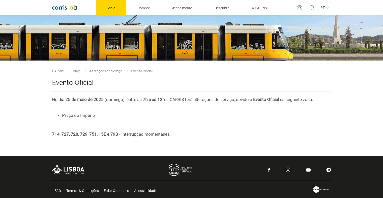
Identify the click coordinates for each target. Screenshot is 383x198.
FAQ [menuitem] (58, 190)
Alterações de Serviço (105, 71)
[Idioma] (324, 7)
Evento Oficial (142, 71)
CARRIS (58, 71)
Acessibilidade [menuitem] (145, 190)
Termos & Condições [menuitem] (82, 190)
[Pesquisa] (312, 7)
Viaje (76, 71)
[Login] (299, 7)
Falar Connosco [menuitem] (116, 190)
